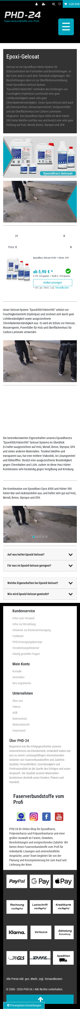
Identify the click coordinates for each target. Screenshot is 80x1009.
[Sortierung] (40, 247)
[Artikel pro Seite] (40, 236)
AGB (15, 712)
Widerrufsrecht (21, 724)
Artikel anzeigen (52, 282)
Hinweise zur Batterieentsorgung (31, 630)
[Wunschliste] (60, 4)
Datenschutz (19, 718)
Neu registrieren (21, 683)
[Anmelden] (37, 4)
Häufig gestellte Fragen (26, 654)
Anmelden (18, 677)
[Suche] (53, 4)
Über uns (17, 700)
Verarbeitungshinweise (25, 648)
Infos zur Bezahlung (24, 624)
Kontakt (17, 671)
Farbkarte (18, 636)
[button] (8, 524)
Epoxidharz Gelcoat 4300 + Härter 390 (51, 258)
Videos (16, 706)
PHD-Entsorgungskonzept (27, 642)
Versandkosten (62, 287)
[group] (18, 269)
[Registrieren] (44, 4)
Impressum (19, 730)
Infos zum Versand (23, 618)
